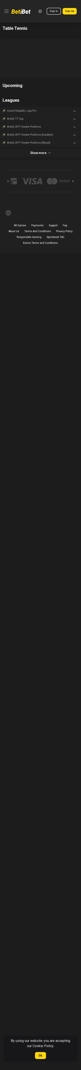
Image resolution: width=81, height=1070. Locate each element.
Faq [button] (65, 225)
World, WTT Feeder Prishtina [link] (24, 126)
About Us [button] (13, 231)
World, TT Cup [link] (15, 118)
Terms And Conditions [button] (37, 231)
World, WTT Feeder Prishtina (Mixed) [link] (28, 142)
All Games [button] (20, 225)
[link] (21, 11)
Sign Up (69, 11)
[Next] (73, 181)
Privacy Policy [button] (64, 231)
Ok (40, 1055)
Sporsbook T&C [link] (55, 237)
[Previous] (8, 181)
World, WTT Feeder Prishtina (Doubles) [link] (30, 134)
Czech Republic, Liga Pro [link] (21, 110)
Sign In (54, 11)
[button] (40, 111)
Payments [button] (37, 225)
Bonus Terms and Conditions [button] (40, 242)
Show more (40, 153)
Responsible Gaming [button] (29, 237)
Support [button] (53, 225)
